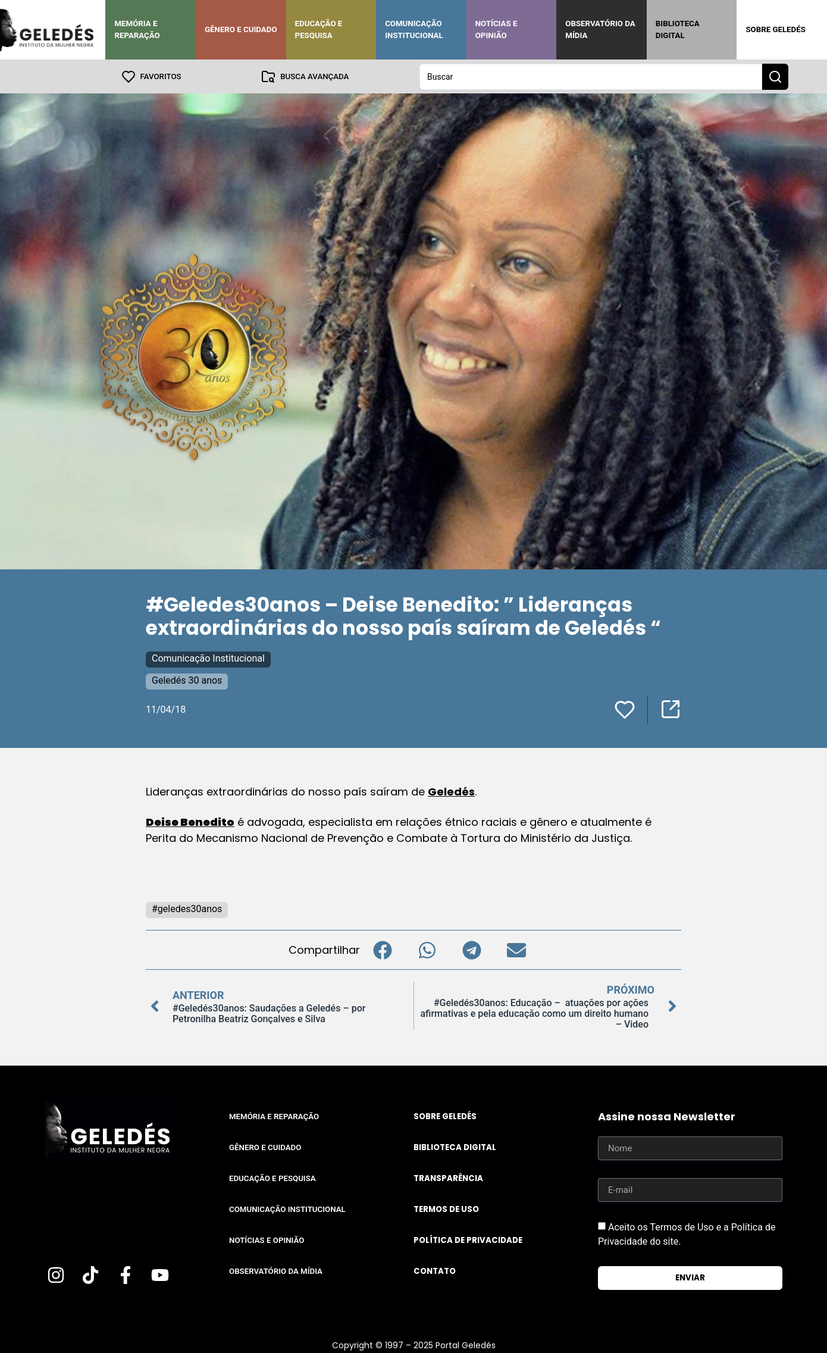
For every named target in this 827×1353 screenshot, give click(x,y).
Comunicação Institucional (414, 29)
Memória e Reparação (136, 29)
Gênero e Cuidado (241, 29)
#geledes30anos (187, 908)
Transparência (448, 1177)
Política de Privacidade (468, 1239)
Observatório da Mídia (600, 29)
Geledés (451, 791)
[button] (382, 949)
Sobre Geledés (775, 29)
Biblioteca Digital (678, 29)
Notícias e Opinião (496, 29)
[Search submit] (775, 76)
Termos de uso (446, 1208)
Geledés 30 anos (187, 679)
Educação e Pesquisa (319, 29)
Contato (435, 1270)
